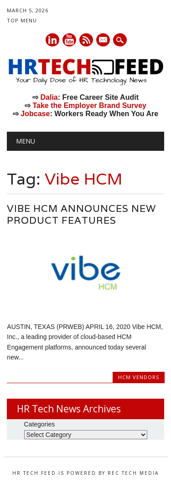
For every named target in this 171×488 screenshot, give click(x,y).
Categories (39, 424)
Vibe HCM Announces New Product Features (81, 214)
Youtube (69, 39)
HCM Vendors (138, 377)
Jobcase (35, 114)
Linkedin (52, 39)
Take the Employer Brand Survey (89, 105)
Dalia (48, 97)
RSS (86, 39)
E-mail (103, 40)
